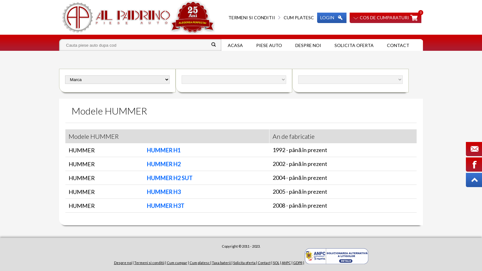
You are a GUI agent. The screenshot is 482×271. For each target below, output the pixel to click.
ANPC (286, 263)
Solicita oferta (354, 45)
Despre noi (308, 45)
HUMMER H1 (164, 150)
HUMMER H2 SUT (170, 177)
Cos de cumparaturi (384, 17)
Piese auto (269, 45)
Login (327, 17)
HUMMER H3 (164, 191)
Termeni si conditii (251, 17)
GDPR (298, 263)
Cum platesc (299, 17)
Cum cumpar (177, 263)
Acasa (235, 45)
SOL (276, 263)
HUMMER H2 (164, 164)
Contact (398, 45)
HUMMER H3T (165, 205)
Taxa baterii (222, 263)
